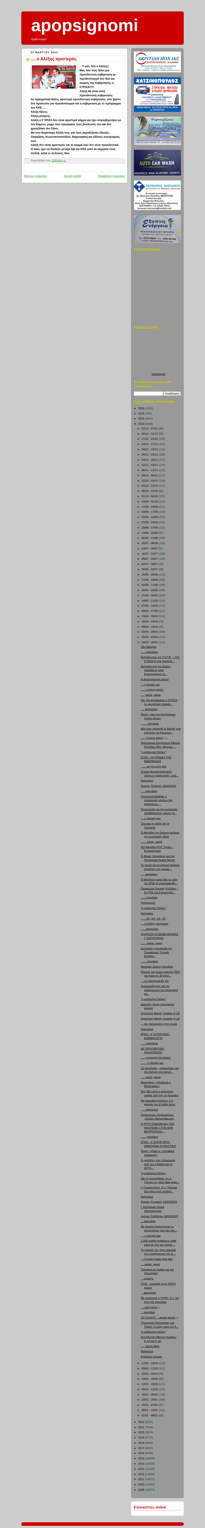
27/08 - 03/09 (150, 522)
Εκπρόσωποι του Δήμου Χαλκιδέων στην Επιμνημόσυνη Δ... (156, 670)
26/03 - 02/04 (150, 637)
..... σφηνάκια (149, 791)
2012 (141, 1474)
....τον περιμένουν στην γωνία (159, 1024)
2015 (141, 1458)
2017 (141, 1448)
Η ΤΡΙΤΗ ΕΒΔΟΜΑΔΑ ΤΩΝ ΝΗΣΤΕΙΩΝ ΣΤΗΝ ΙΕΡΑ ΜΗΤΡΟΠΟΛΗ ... (157, 1127)
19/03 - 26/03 (150, 642)
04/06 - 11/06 (150, 584)
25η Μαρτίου (148, 647)
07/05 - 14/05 (150, 605)
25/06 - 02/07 (150, 569)
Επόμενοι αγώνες (151, 1356)
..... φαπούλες (149, 709)
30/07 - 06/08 (150, 543)
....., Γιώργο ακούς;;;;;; (154, 738)
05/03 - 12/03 (150, 1368)
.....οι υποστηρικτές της (155, 981)
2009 (141, 1489)
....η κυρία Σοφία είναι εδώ (157, 1259)
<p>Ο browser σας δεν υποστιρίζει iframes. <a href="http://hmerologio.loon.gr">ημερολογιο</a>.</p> (158, 352)
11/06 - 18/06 (150, 579)
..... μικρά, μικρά (151, 695)
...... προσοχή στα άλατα (156, 1057)
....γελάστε (147, 1278)
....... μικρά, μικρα (151, 943)
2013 (141, 1469)
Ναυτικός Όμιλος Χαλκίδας (157, 966)
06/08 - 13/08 (150, 538)
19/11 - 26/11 (150, 459)
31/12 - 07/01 (150, 428)
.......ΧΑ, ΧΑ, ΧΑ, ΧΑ (153, 918)
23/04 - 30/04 (150, 616)
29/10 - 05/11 (150, 475)
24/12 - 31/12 (150, 433)
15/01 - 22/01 (150, 1404)
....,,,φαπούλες (149, 929)
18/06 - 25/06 (150, 574)
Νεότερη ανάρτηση (35, 176)
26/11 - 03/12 (150, 454)
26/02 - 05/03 (150, 1373)
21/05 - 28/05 (150, 595)
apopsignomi (84, 25)
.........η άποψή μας (152, 1063)
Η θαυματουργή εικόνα (155, 679)
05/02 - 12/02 (150, 1389)
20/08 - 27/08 (150, 527)
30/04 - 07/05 (150, 611)
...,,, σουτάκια (149, 897)
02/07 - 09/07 (150, 564)
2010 (141, 1484)
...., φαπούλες (149, 874)
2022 (141, 1422)
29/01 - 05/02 (150, 1394)
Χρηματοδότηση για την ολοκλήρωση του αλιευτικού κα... (159, 990)
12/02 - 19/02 (150, 1384)
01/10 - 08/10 (150, 496)
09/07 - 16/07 (150, 558)
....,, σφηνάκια (149, 652)
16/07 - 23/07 (150, 553)
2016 (141, 1453)
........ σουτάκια (150, 723)
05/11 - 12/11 (150, 470)
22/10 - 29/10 (150, 480)
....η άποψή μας (150, 684)
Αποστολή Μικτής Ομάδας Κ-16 (160, 1013)
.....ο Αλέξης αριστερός (54, 58)
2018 (141, 1442)
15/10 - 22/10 (150, 485)
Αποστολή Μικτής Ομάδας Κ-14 (160, 1018)
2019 (141, 1437)
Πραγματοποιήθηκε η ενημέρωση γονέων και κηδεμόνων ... (156, 800)
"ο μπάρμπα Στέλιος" (153, 752)
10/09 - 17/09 (150, 511)
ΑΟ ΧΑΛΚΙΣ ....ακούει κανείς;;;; (159, 1317)
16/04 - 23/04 (150, 621)
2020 (141, 1432)
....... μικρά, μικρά (151, 842)
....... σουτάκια (149, 961)
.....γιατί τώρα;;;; (150, 1307)
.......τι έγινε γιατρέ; (152, 689)
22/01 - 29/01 (150, 1399)
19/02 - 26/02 (150, 1378)
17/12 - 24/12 (150, 438)
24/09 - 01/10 (150, 501)
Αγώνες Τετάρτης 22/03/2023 (158, 786)
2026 (141, 408)
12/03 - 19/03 (150, 1363)
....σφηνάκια (148, 1221)
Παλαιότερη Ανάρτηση (111, 176)
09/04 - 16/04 (150, 626)
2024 (141, 418)
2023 (141, 423)
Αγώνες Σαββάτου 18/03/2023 (159, 1216)
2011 (141, 1479)
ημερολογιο (158, 374)
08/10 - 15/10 (150, 491)
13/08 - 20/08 (150, 532)
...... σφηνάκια (149, 1043)
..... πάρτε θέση (150, 1346)
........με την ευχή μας (154, 766)
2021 (141, 1427)
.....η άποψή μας (151, 818)
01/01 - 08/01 (150, 1415)
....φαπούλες (148, 1292)
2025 (141, 413)
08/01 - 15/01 (150, 1410)
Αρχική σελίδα (72, 176)
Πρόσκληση (148, 902)
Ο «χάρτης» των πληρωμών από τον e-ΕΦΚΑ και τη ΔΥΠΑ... (158, 1164)
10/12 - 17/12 (150, 444)
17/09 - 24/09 (150, 506)
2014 (141, 1463)
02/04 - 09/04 (150, 631)
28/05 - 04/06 (150, 590)
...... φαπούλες (149, 1109)
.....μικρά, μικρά (150, 1264)
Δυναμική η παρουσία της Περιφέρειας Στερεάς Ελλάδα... (156, 952)
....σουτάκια (148, 1312)
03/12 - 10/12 (150, 449)
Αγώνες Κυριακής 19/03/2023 (159, 1201)
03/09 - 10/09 (150, 517)
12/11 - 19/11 (150, 464)
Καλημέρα (147, 780)
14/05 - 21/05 (150, 600)
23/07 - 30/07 (150, 548)
